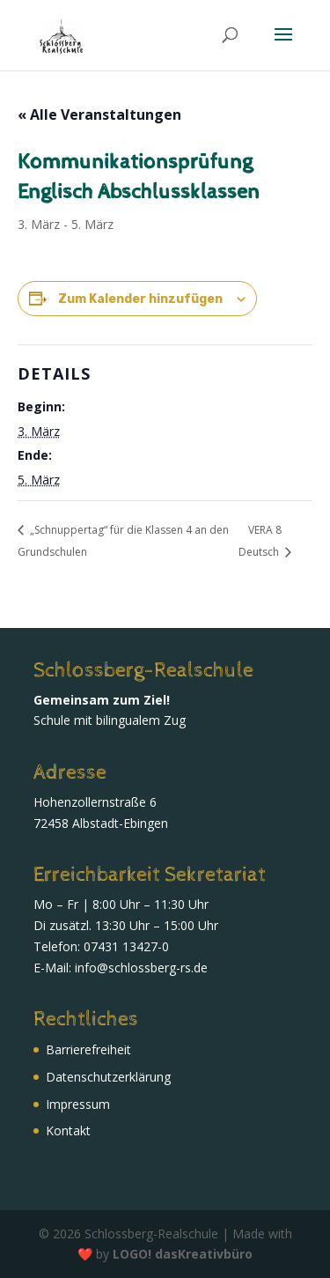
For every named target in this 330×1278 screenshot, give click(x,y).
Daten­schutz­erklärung (108, 1076)
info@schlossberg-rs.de (141, 967)
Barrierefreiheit (88, 1049)
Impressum (78, 1104)
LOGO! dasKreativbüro (183, 1253)
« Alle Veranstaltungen (99, 114)
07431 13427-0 (126, 946)
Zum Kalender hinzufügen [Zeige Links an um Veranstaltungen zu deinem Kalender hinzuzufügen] (140, 299)
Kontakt (68, 1130)
